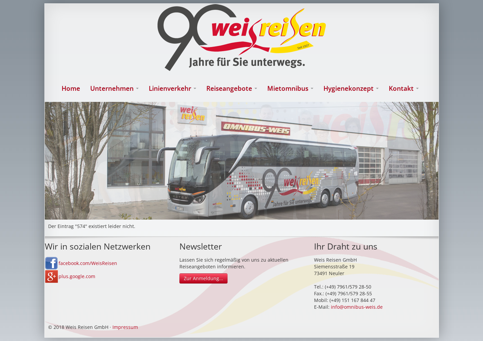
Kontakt (404, 88)
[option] (242, 161)
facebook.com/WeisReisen (88, 263)
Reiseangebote (231, 88)
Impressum (125, 327)
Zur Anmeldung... (203, 278)
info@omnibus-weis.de (357, 307)
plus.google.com (77, 276)
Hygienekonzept (351, 88)
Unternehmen (114, 88)
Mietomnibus (290, 88)
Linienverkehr (172, 88)
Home (71, 88)
